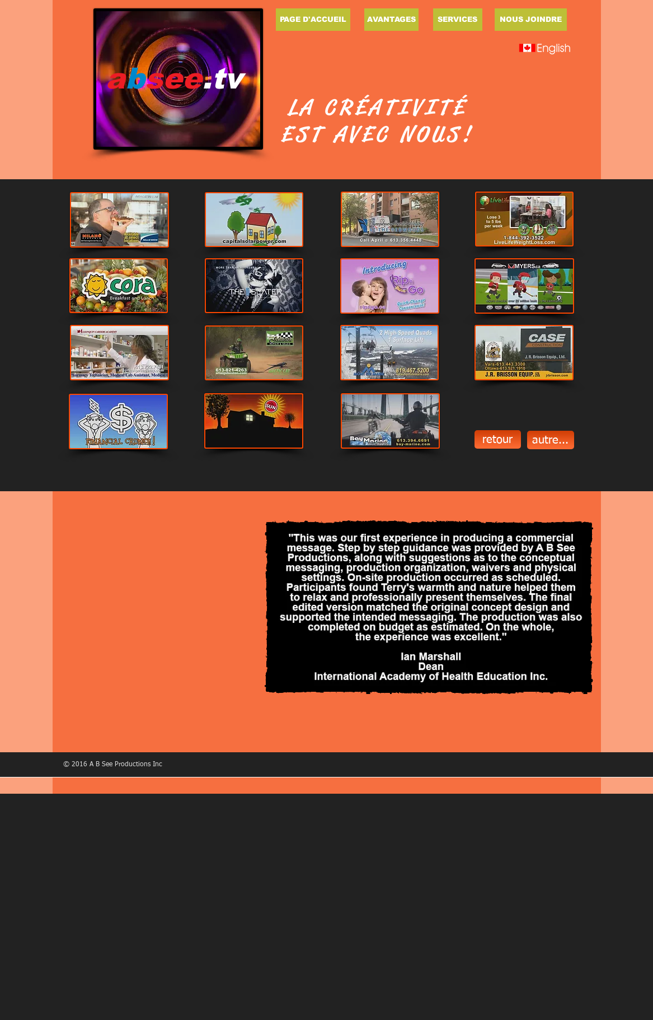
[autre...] (550, 440)
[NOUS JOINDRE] (531, 19)
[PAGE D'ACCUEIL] (313, 19)
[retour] (498, 439)
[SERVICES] (457, 19)
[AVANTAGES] (391, 19)
